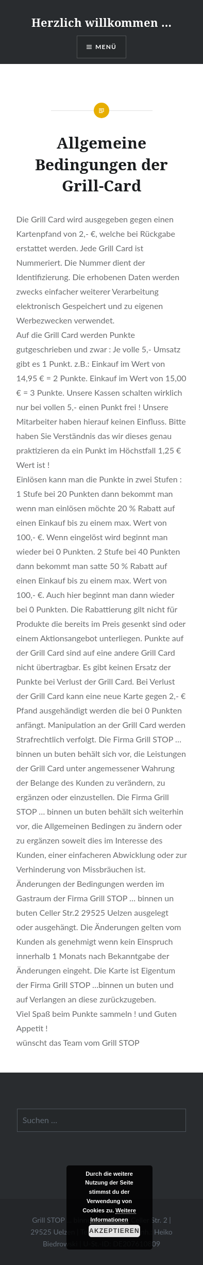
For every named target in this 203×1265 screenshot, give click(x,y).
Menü (105, 47)
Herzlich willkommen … (101, 22)
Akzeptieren (114, 1231)
